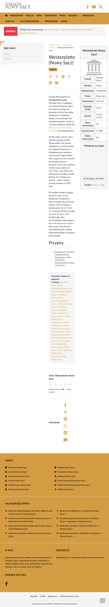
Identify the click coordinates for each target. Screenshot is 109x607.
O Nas (43, 596)
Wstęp (6, 54)
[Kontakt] (93, 7)
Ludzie (64, 21)
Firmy (39, 15)
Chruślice (53, 130)
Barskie (52, 127)
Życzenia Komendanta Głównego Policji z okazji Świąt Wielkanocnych (29, 527)
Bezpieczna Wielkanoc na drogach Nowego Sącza (79, 512)
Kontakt (100, 557)
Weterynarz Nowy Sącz (18, 476)
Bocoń (55, 291)
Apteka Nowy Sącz (66, 467)
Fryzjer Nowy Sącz (16, 480)
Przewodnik (51, 21)
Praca (63, 15)
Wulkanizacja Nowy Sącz (19, 485)
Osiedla (52, 47)
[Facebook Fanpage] (87, 7)
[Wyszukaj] (100, 6)
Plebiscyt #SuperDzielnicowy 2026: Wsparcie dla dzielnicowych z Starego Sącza (30, 512)
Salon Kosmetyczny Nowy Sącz (71, 480)
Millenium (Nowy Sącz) (61, 288)
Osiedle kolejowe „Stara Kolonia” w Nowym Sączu (59, 313)
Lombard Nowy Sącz (17, 472)
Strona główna (54, 45)
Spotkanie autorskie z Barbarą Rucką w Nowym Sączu (29, 534)
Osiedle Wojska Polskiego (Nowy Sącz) (61, 344)
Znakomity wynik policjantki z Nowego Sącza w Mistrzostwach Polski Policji (29, 519)
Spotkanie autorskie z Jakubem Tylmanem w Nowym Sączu (79, 527)
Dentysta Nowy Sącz (17, 467)
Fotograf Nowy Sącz (67, 476)
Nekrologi (88, 15)
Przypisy (7, 58)
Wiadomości (16, 15)
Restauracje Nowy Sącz (18, 489)
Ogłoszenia (51, 15)
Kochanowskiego (64, 127)
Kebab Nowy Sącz (66, 489)
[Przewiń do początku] (102, 600)
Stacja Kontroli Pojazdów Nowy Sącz (74, 485)
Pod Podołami (57, 331)
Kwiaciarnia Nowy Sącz (68, 472)
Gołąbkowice (57, 322)
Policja (30, 15)
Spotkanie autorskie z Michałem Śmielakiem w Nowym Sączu (80, 534)
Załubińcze (62, 307)
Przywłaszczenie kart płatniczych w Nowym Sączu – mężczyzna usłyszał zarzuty (79, 519)
